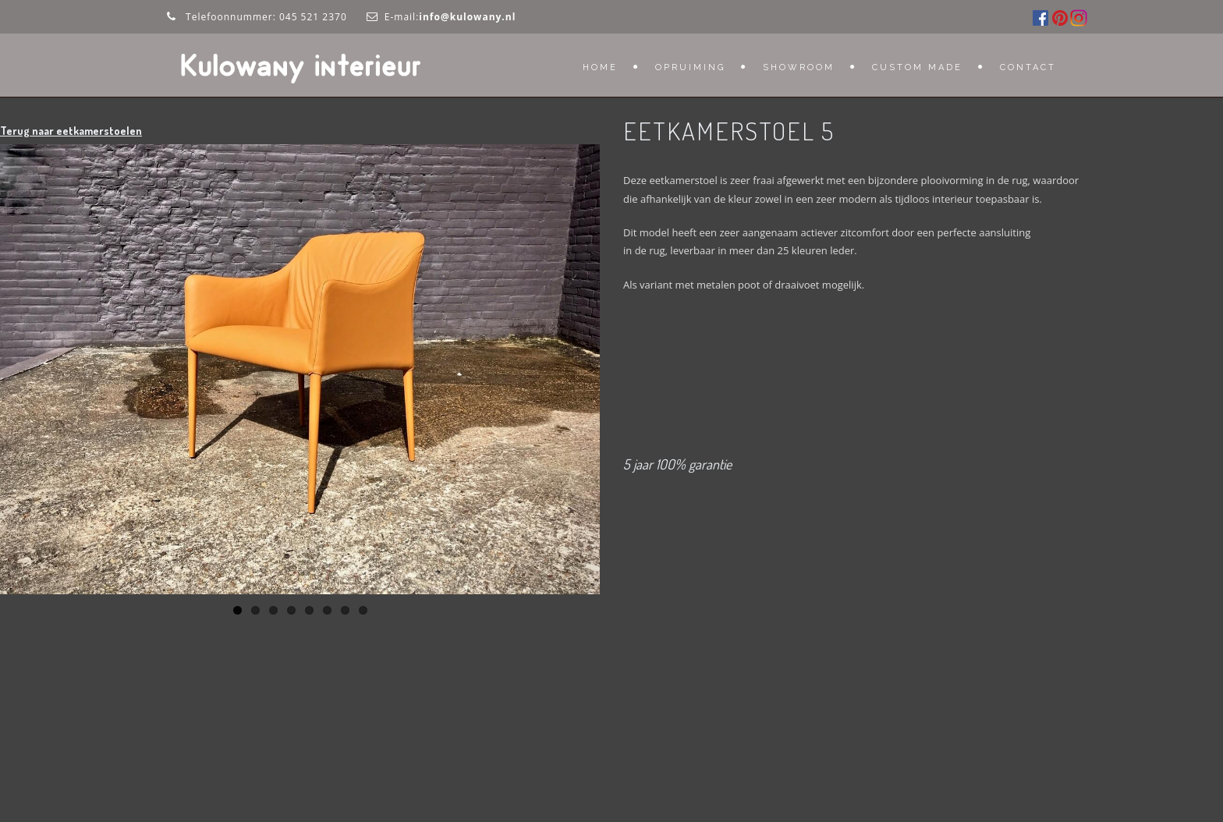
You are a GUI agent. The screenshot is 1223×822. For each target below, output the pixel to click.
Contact (1028, 67)
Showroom (799, 67)
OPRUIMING (690, 67)
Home (600, 67)
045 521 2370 (313, 16)
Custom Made (917, 67)
